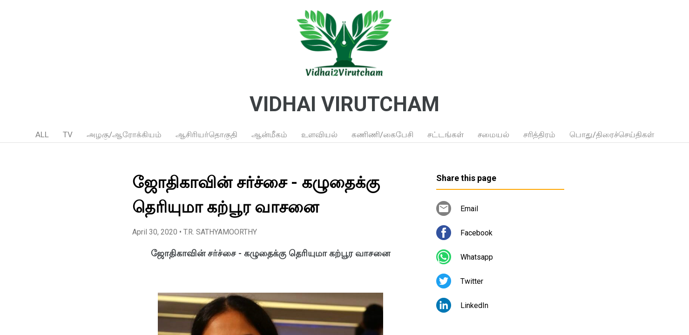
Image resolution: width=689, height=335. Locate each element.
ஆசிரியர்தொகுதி (206, 134)
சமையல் (493, 134)
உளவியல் (319, 134)
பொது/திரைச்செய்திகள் (611, 134)
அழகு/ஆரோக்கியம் (124, 134)
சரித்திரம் (539, 134)
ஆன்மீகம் (269, 134)
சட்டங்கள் (445, 134)
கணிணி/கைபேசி (382, 134)
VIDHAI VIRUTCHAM (344, 104)
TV (68, 134)
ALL (42, 134)
